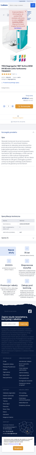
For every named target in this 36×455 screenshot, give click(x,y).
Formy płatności (24, 378)
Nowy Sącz (6, 404)
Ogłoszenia (6, 372)
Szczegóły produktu (9, 132)
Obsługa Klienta (25, 358)
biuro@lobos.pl (12, 433)
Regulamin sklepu (8, 364)
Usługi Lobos (24, 390)
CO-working (22, 393)
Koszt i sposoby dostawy (24, 365)
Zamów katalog (23, 372)
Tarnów (5, 401)
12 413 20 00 (9, 431)
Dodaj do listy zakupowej (18, 121)
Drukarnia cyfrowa (24, 405)
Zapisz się (23, 324)
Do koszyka (24, 106)
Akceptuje (18, 448)
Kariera (5, 369)
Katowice (6, 414)
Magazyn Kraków (8, 417)
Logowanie (22, 1)
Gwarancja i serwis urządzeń (24, 384)
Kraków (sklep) (7, 398)
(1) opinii (9, 74)
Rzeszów (5, 406)
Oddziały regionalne (9, 393)
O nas (4, 361)
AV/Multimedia (23, 395)
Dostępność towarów (25, 381)
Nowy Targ (6, 409)
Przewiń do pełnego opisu (10, 82)
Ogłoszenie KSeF (24, 375)
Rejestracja (30, 1)
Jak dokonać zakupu (25, 361)
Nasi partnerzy (7, 377)
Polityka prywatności (14, 444)
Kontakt (6, 390)
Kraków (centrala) (8, 395)
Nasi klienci (6, 375)
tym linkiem (18, 28)
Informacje (7, 358)
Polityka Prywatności (9, 367)
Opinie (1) (4, 238)
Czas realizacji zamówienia (23, 369)
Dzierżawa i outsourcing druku (24, 399)
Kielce (5, 412)
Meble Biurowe (23, 402)
